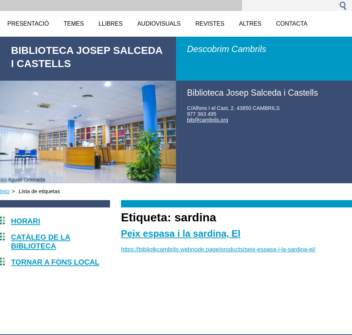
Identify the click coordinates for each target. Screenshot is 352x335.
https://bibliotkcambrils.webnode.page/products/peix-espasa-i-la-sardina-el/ (218, 249)
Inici (5, 191)
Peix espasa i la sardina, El (181, 233)
